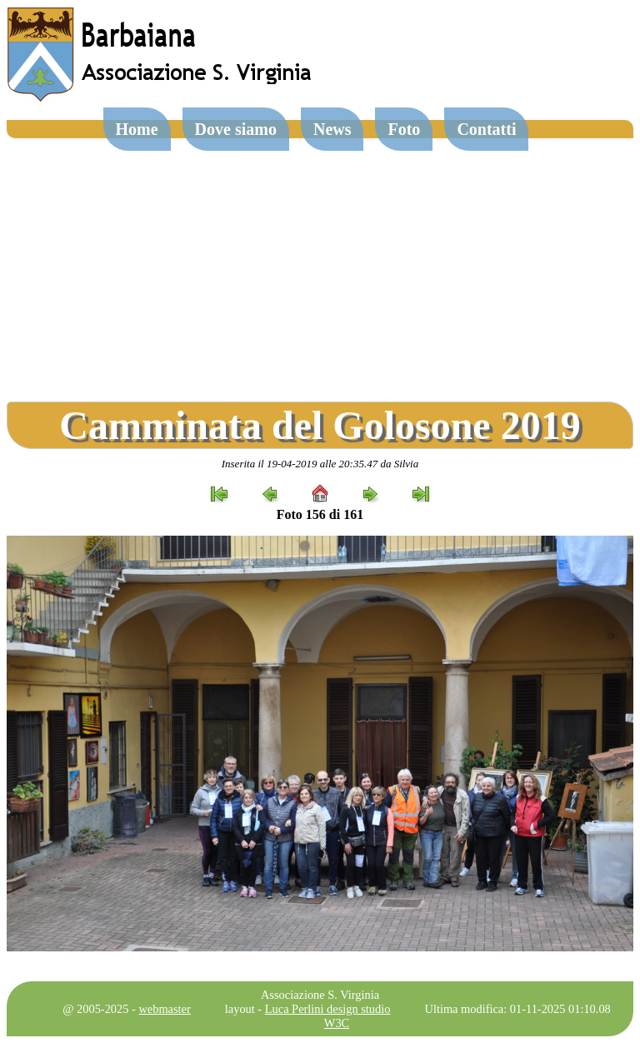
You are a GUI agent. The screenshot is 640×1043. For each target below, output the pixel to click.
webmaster (164, 1009)
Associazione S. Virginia (320, 994)
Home (137, 129)
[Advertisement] (320, 263)
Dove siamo (236, 129)
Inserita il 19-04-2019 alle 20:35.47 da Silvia (320, 463)
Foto (404, 129)
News (332, 129)
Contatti (486, 129)
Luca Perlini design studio (328, 1009)
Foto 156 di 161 (320, 514)
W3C (336, 1023)
